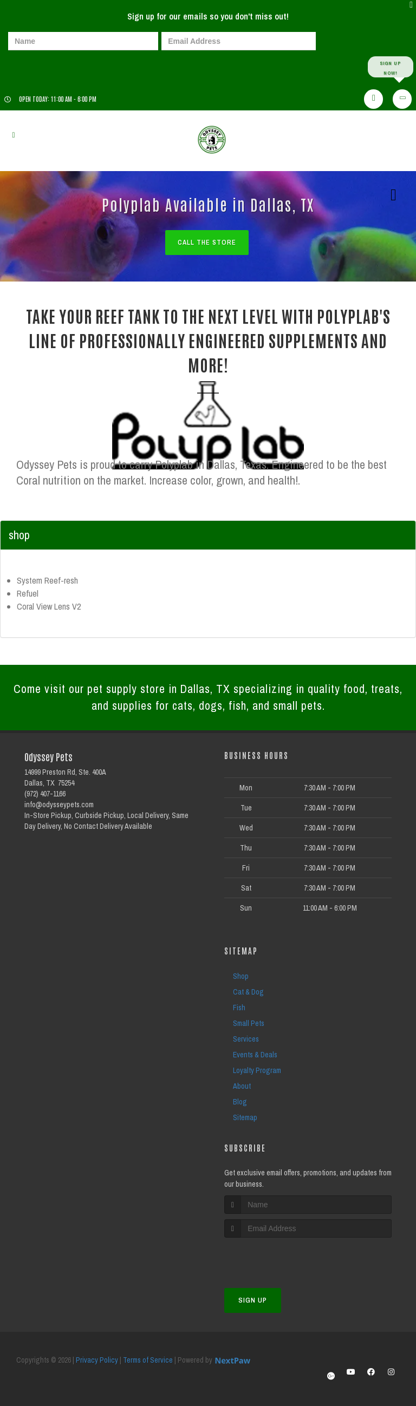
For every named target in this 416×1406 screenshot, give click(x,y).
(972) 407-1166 (45, 795)
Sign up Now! (390, 67)
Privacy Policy (97, 1361)
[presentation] (45, 66)
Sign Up (252, 1301)
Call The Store (207, 242)
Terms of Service (148, 1361)
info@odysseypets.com (59, 805)
